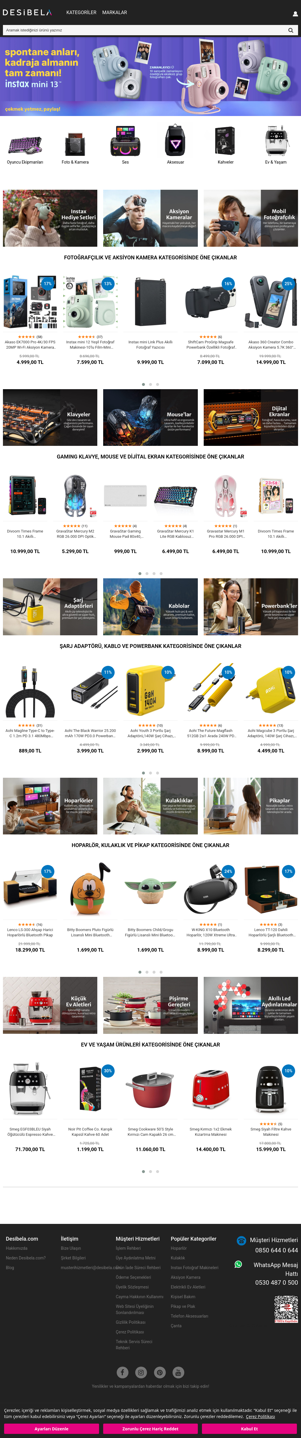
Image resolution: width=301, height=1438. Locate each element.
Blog (10, 1267)
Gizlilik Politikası (131, 1322)
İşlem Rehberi (128, 1248)
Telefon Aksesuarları (189, 1316)
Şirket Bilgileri (73, 1258)
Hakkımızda (16, 1248)
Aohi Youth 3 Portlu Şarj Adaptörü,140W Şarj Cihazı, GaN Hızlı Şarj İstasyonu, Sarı (150, 733)
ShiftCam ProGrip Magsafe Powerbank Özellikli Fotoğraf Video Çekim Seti (210, 345)
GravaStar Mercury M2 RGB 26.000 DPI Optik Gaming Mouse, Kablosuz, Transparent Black (75, 534)
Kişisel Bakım (183, 1296)
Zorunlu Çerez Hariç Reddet (150, 1429)
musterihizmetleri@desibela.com (85, 1267)
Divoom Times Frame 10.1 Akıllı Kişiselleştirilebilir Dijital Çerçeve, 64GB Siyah (25, 534)
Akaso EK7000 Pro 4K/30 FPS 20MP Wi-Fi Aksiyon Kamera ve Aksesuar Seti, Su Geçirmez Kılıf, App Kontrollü (30, 345)
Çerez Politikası (260, 1416)
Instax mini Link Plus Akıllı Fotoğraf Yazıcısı (150, 345)
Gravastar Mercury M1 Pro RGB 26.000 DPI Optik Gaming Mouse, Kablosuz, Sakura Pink (226, 534)
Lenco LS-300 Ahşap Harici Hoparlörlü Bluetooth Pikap (30, 932)
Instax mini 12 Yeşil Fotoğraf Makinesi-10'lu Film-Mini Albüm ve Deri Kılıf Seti (90, 345)
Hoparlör (179, 1248)
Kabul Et (249, 1429)
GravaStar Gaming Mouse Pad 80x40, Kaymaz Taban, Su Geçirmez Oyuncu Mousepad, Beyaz (125, 534)
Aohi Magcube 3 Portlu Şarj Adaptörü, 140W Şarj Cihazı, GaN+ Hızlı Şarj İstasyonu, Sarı (271, 733)
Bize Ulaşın (71, 1248)
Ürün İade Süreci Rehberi (138, 1267)
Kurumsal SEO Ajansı (248, 1325)
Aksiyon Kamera (185, 1277)
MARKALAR (114, 12)
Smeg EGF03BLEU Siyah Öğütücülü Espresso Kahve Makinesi (30, 1132)
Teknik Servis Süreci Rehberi (134, 1344)
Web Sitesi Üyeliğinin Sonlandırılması (135, 1309)
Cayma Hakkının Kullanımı (139, 1296)
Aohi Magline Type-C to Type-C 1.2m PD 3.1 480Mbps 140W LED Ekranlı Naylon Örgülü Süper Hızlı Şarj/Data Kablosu (30, 733)
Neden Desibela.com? (26, 1258)
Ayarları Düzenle (51, 1429)
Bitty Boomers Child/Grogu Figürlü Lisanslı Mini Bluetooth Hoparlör (150, 933)
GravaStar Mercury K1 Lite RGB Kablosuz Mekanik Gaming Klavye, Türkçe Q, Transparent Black (175, 534)
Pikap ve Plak (183, 1306)
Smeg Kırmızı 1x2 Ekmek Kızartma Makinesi (211, 1132)
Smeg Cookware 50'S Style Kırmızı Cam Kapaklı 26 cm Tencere (150, 1132)
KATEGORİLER (81, 12)
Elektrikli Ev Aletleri (188, 1287)
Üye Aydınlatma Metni (135, 1258)
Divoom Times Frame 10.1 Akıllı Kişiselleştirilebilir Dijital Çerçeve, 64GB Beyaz (276, 534)
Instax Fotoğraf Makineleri (194, 1267)
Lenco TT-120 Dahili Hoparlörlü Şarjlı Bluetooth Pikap (271, 933)
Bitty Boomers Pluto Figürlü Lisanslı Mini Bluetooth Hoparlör (90, 933)
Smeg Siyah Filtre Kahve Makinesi (270, 1132)
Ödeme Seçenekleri (133, 1277)
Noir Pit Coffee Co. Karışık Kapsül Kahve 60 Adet (90, 1132)
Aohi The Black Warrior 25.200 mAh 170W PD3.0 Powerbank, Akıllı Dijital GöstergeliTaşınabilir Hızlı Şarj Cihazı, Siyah (90, 733)
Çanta (176, 1325)
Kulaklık (178, 1258)
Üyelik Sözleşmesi (132, 1287)
